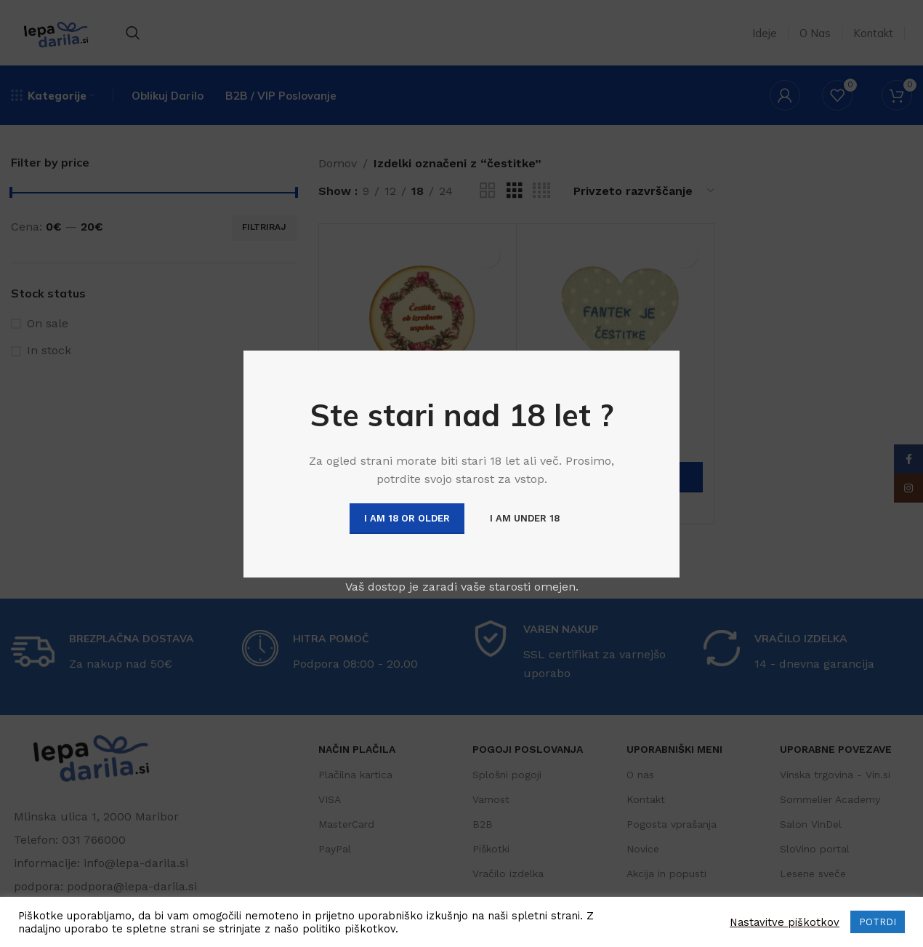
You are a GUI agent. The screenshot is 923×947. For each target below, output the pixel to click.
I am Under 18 (525, 518)
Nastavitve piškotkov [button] (784, 922)
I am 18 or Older (407, 518)
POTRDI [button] (877, 921)
